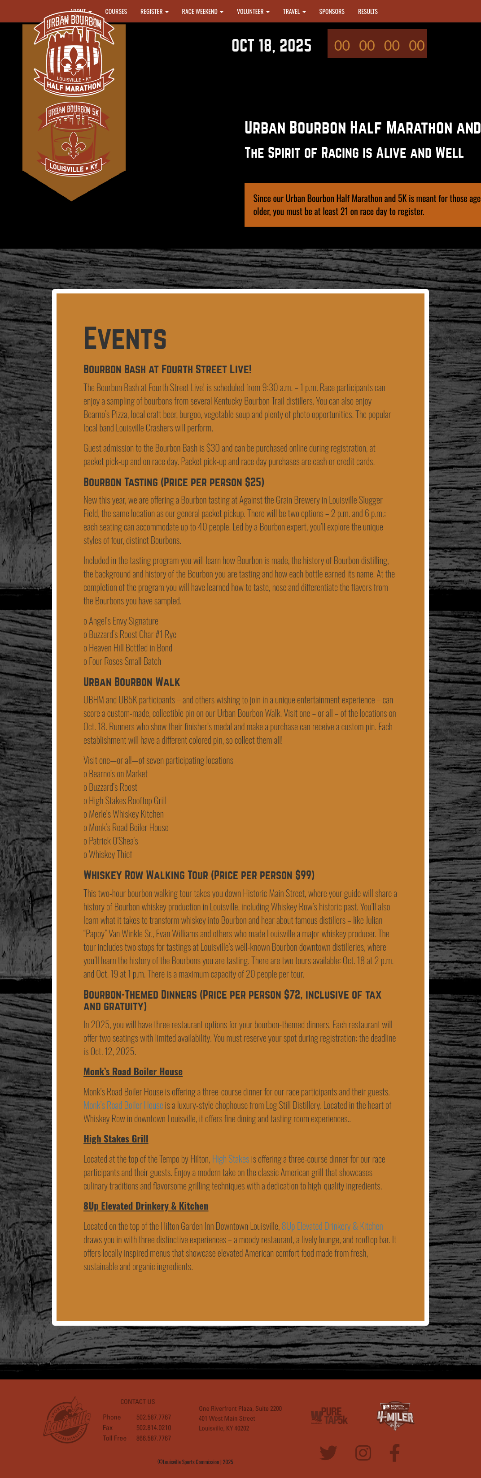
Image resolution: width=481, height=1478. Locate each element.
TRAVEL (294, 11)
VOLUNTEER (253, 11)
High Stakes (230, 1158)
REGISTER (154, 11)
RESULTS (368, 11)
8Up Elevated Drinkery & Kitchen (332, 1225)
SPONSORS (332, 11)
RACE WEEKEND (202, 11)
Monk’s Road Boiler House (123, 1105)
